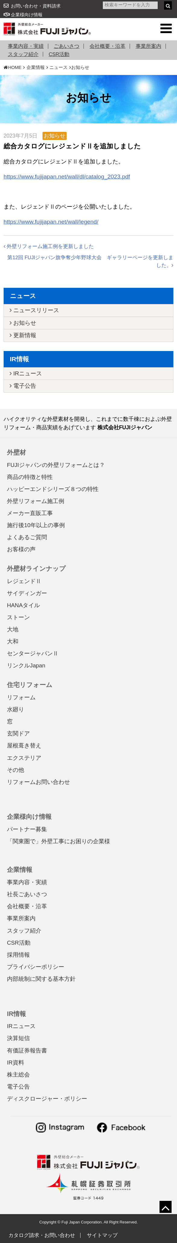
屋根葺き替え (24, 745)
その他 (15, 770)
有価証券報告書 (27, 1050)
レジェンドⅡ (24, 581)
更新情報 (23, 335)
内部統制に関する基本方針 (41, 979)
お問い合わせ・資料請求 (36, 6)
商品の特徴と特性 (30, 477)
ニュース (58, 67)
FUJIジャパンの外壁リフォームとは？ (56, 465)
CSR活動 (59, 54)
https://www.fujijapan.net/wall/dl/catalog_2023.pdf (67, 176)
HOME (13, 67)
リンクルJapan (26, 665)
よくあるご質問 (27, 537)
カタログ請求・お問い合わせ (41, 1235)
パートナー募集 (27, 829)
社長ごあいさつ (27, 894)
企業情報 (36, 67)
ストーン (18, 617)
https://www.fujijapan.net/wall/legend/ (51, 222)
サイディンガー (27, 593)
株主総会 (18, 1074)
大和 (12, 641)
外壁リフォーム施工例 (35, 501)
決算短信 (18, 1038)
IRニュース (26, 373)
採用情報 (18, 955)
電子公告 (23, 386)
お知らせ (80, 67)
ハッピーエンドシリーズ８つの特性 (53, 489)
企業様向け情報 (23, 14)
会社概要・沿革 (107, 46)
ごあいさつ (66, 46)
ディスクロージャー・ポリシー (47, 1098)
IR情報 (19, 359)
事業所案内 (148, 46)
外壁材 (16, 452)
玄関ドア (18, 733)
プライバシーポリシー (35, 967)
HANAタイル (23, 605)
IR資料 (15, 1062)
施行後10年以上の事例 (36, 525)
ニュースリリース (34, 310)
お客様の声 (21, 549)
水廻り (15, 709)
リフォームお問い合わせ (38, 782)
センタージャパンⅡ (32, 653)
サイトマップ (102, 1235)
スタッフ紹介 (23, 54)
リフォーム (21, 697)
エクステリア (24, 758)
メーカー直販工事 (30, 513)
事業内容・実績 (26, 46)
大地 (12, 629)
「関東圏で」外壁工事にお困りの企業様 (58, 841)
